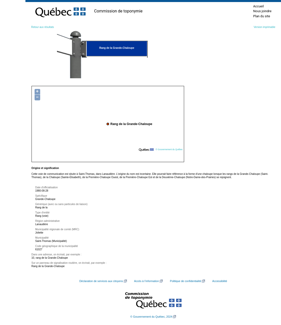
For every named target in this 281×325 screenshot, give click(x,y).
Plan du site (261, 16)
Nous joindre (262, 11)
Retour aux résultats (42, 27)
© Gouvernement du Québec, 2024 (151, 316)
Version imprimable (264, 27)
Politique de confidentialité (185, 281)
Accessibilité (219, 281)
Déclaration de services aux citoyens (101, 281)
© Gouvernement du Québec (169, 149)
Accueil (258, 6)
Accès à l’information (146, 281)
